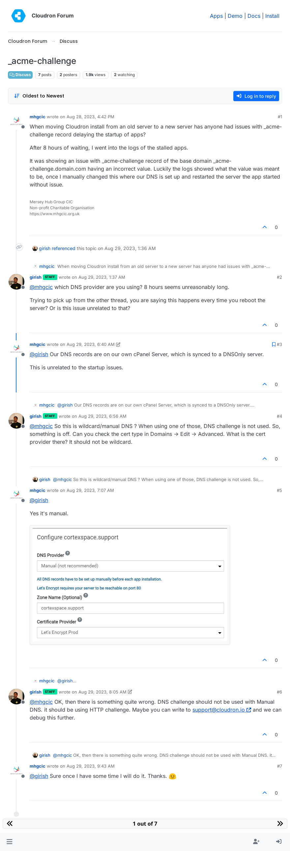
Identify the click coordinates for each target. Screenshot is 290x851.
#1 (280, 116)
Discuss (20, 74)
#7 (279, 766)
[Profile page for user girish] (16, 282)
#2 (279, 277)
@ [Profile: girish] (39, 354)
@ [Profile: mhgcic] (41, 287)
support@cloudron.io (221, 709)
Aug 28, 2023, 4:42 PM (90, 116)
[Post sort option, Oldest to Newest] (39, 96)
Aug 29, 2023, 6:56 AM (102, 416)
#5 (279, 490)
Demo (235, 16)
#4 (279, 416)
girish (44, 248)
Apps (216, 16)
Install (272, 16)
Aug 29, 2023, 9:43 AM (91, 766)
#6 (279, 692)
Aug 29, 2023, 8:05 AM (102, 692)
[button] (9, 841)
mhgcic (37, 116)
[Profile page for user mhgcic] (16, 121)
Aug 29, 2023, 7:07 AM (90, 490)
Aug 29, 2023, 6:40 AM (91, 344)
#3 (279, 344)
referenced (63, 248)
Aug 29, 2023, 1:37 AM (101, 277)
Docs (253, 16)
